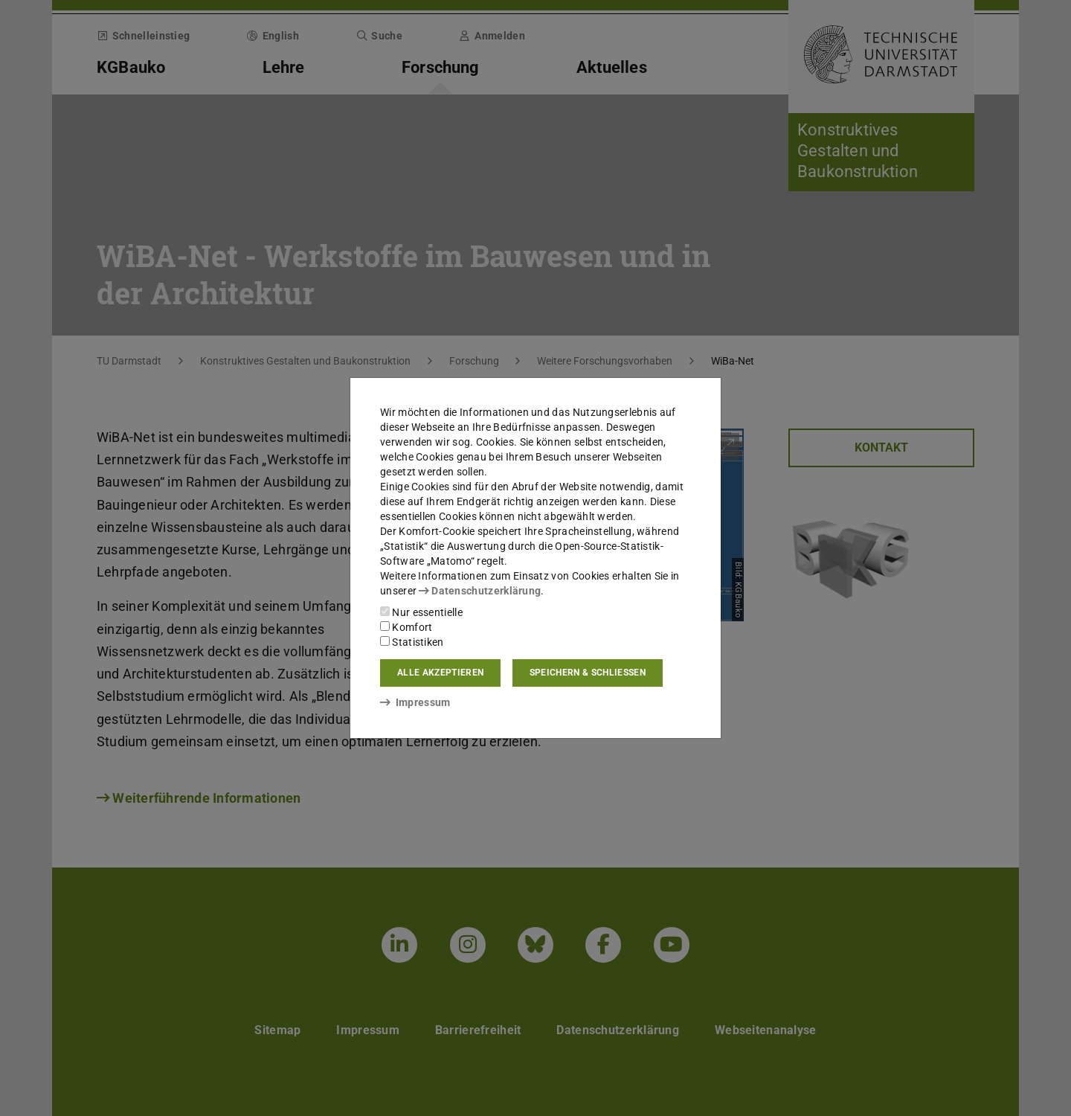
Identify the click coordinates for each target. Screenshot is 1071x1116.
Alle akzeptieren (440, 672)
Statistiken (412, 642)
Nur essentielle (421, 612)
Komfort (406, 627)
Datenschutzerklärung (480, 591)
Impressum (415, 702)
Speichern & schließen (588, 672)
